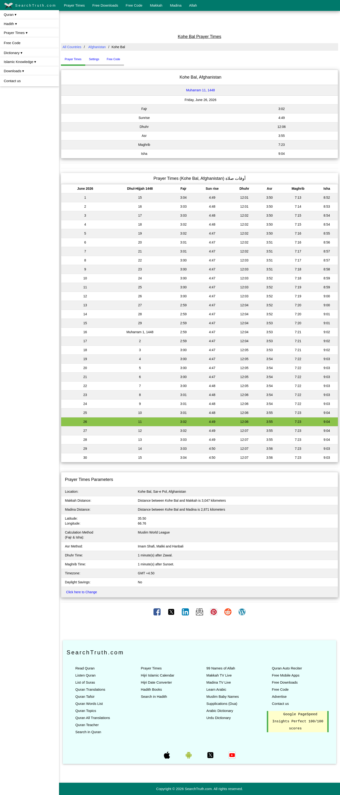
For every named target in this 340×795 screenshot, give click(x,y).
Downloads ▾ (14, 71)
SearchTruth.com (30, 6)
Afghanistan (97, 47)
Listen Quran (85, 675)
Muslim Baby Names (222, 696)
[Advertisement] (199, 22)
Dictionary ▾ (13, 53)
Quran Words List (89, 704)
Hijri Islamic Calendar (157, 675)
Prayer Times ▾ (16, 33)
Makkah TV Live (219, 675)
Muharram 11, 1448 (200, 90)
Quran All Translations (92, 718)
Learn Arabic (216, 689)
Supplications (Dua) (221, 704)
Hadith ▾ (10, 24)
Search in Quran (88, 732)
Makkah (156, 5)
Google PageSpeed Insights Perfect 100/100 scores (297, 721)
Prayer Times (74, 5)
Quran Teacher (87, 725)
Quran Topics (85, 711)
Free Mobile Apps (285, 675)
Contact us (12, 81)
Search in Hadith (154, 696)
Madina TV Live (218, 682)
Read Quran (85, 668)
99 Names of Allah (220, 668)
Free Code (134, 5)
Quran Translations (90, 689)
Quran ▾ (10, 15)
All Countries (72, 47)
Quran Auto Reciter (287, 668)
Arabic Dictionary (219, 711)
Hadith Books (151, 689)
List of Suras (85, 682)
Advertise (279, 696)
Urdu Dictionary (218, 718)
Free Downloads (105, 5)
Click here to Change (81, 592)
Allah (193, 5)
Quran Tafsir (84, 696)
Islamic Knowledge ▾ (20, 62)
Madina (176, 5)
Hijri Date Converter (156, 682)
